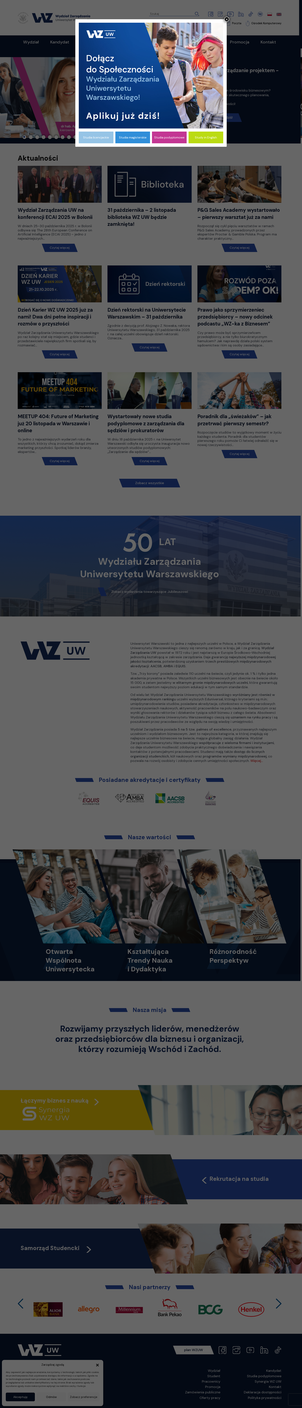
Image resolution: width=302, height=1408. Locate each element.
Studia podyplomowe (169, 137)
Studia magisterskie (133, 137)
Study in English (206, 137)
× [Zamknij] (226, 19)
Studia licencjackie (96, 137)
